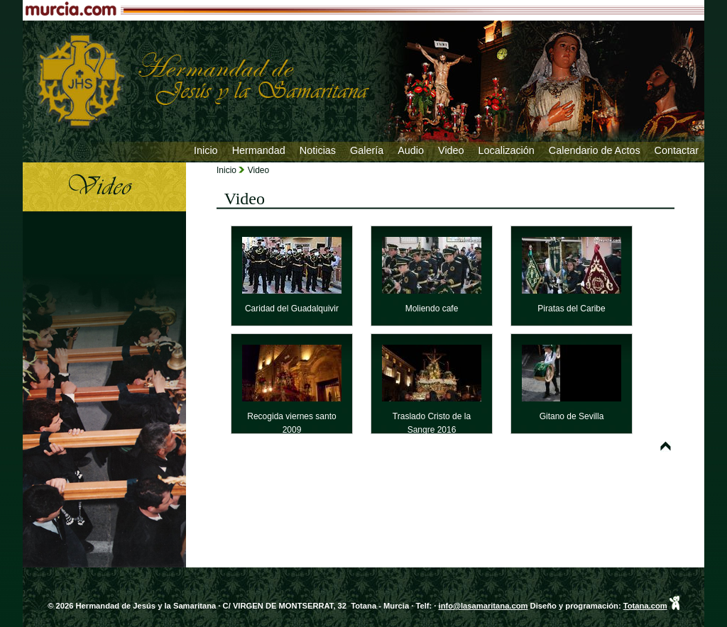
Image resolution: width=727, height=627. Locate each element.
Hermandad (258, 150)
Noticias (318, 150)
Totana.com (645, 605)
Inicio (206, 150)
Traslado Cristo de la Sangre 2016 (431, 415)
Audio (411, 150)
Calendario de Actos (594, 150)
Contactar (677, 150)
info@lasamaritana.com (483, 605)
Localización (507, 150)
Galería (366, 150)
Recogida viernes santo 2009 (291, 415)
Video (451, 150)
